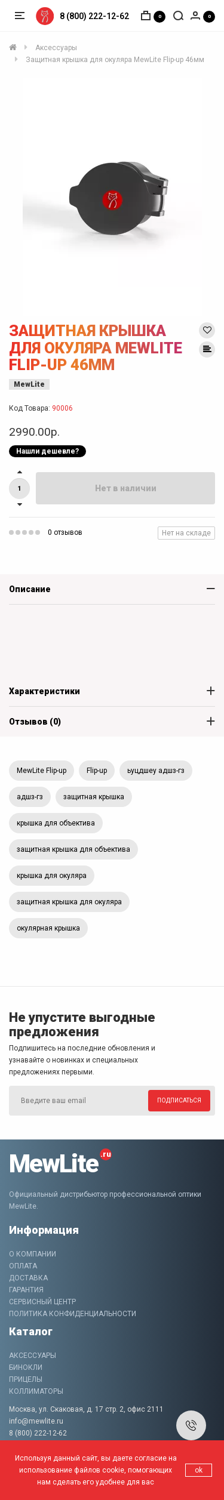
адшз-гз (30, 797)
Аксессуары (32, 1355)
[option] (112, 197)
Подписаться (179, 1100)
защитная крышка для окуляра (69, 902)
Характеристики (44, 691)
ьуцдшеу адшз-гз (156, 770)
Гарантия (26, 1290)
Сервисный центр (42, 1302)
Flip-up (97, 770)
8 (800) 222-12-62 (94, 16)
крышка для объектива (56, 823)
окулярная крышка (48, 928)
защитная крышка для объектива (73, 849)
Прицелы (25, 1379)
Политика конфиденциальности (72, 1314)
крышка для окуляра (52, 875)
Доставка (28, 1278)
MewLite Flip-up (41, 770)
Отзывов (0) (35, 721)
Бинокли (25, 1367)
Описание (30, 589)
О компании (32, 1254)
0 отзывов (65, 532)
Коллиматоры (36, 1391)
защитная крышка (93, 797)
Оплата (23, 1266)
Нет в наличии (126, 488)
